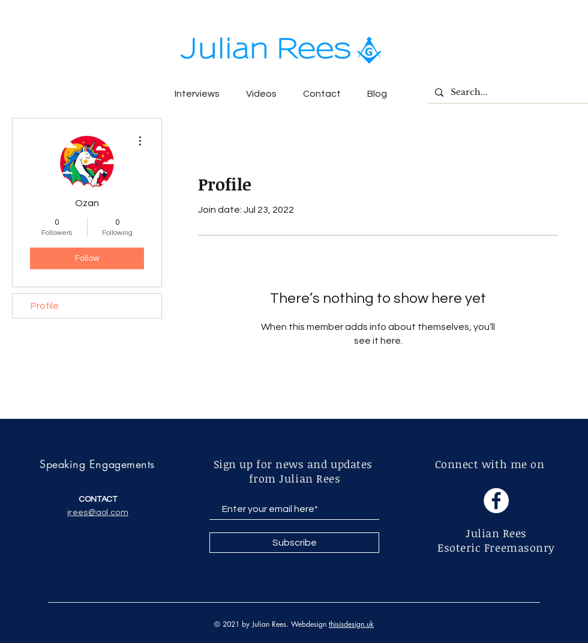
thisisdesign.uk (351, 624)
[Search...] (507, 92)
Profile (45, 306)
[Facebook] (496, 500)
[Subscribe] (294, 542)
